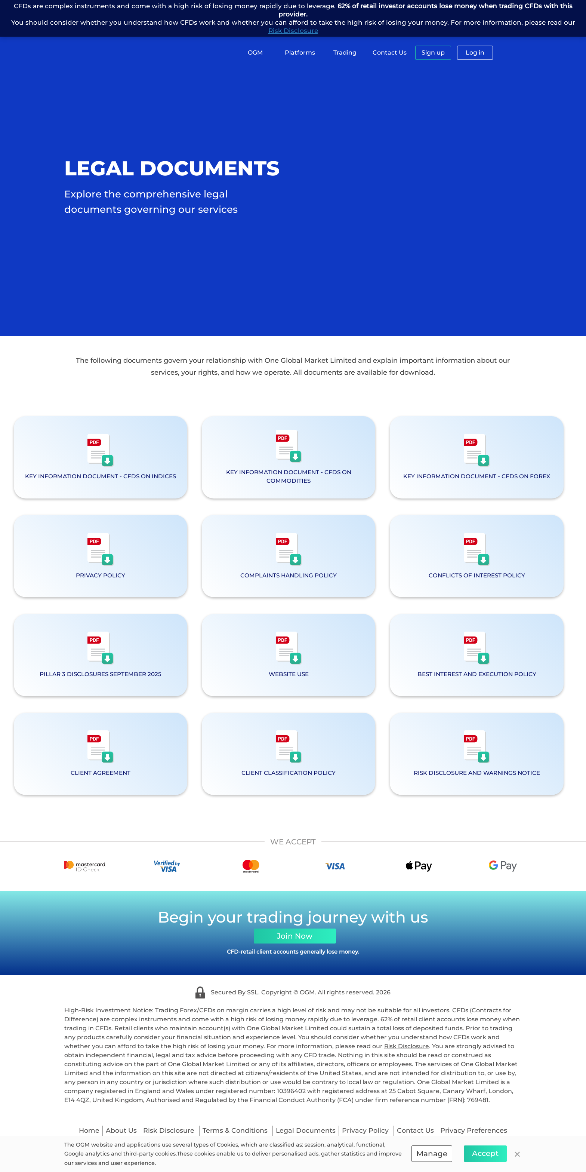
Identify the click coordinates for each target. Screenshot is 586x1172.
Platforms (300, 52)
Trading (345, 52)
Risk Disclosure (293, 30)
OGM (255, 52)
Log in (475, 52)
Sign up (433, 52)
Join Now (294, 944)
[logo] (112, 56)
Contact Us (390, 52)
